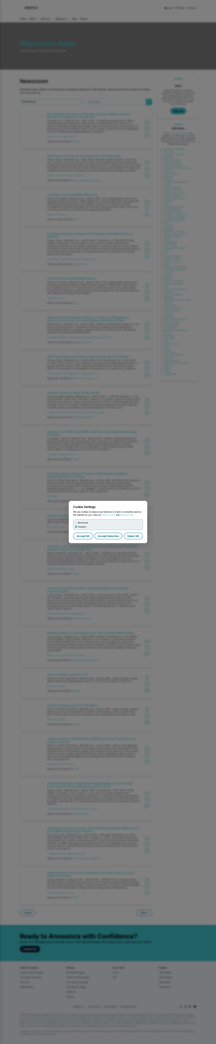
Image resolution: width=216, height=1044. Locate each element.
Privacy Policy (108, 515)
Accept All (83, 536)
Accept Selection (108, 536)
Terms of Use (126, 515)
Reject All (133, 536)
